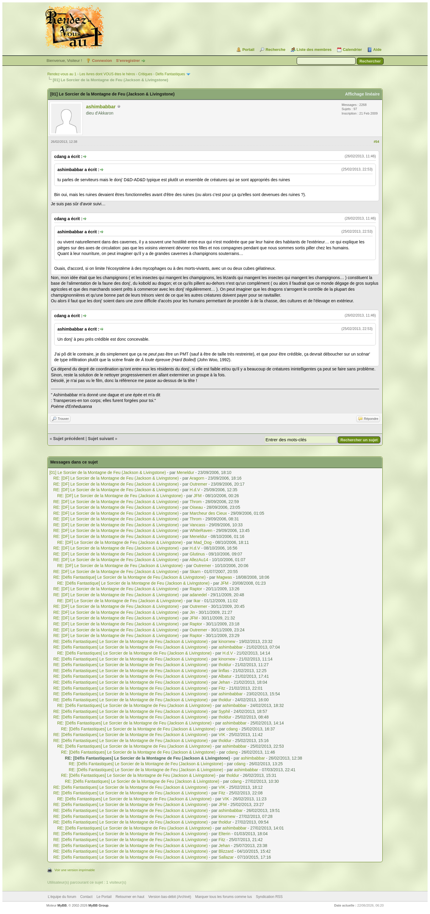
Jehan (224, 682)
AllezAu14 (198, 559)
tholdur (225, 664)
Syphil (224, 711)
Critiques (145, 74)
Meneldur (185, 472)
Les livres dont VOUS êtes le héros (107, 74)
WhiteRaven (201, 530)
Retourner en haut (129, 897)
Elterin (225, 833)
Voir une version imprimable (74, 870)
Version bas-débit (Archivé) (169, 897)
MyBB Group (98, 905)
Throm (195, 501)
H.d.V (195, 489)
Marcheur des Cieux (208, 513)
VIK (222, 734)
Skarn (195, 571)
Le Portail (104, 897)
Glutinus (197, 554)
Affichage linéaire (362, 94)
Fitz (222, 688)
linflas (224, 670)
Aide (377, 49)
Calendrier (352, 49)
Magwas (224, 577)
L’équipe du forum (62, 897)
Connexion (102, 60)
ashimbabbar (101, 106)
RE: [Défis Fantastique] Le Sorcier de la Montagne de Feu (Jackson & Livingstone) (129, 577)
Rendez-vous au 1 (61, 74)
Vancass (197, 524)
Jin (192, 612)
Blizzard (226, 851)
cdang (232, 729)
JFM (197, 495)
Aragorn (196, 478)
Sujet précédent (69, 438)
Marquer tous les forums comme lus (223, 897)
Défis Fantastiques (170, 74)
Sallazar (226, 857)
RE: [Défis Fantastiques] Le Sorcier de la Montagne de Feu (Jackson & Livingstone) (130, 641)
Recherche (275, 49)
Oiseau (196, 507)
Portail (248, 49)
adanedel (198, 594)
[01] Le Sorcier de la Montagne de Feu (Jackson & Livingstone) (107, 472)
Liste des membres (314, 49)
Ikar (196, 600)
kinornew (227, 641)
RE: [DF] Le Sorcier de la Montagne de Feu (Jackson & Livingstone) (116, 478)
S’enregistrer (128, 60)
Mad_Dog (202, 542)
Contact (86, 897)
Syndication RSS (269, 897)
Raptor (196, 588)
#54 (376, 141)
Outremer (198, 484)
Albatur (225, 676)
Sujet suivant (101, 438)
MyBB (62, 905)
